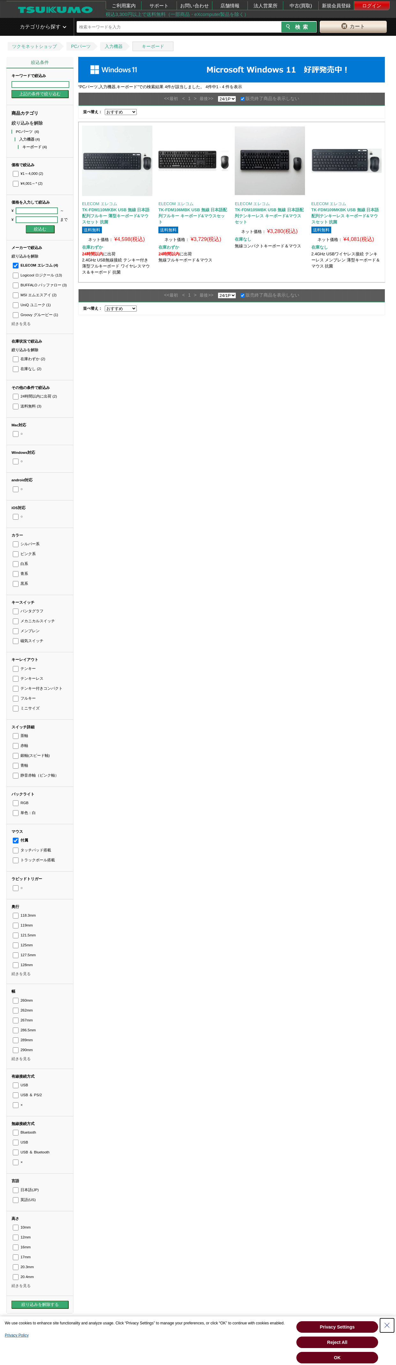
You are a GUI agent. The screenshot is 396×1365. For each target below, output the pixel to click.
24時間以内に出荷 (35, 396)
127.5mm (24, 955)
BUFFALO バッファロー (40, 285)
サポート (159, 5)
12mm (22, 1237)
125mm (23, 945)
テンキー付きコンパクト (38, 688)
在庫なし (27, 369)
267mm (23, 1020)
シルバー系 (26, 544)
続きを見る (21, 324)
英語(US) (24, 1200)
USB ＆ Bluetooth (31, 1152)
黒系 (20, 584)
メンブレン (26, 631)
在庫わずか (29, 359)
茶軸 (20, 736)
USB (20, 1085)
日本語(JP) (26, 1190)
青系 (20, 574)
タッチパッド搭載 (32, 850)
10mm (22, 1227)
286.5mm (24, 1030)
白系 (20, 564)
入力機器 (114, 46)
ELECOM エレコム (35, 265)
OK (337, 1357)
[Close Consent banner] (387, 1325)
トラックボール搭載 (34, 860)
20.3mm (23, 1267)
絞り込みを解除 (27, 123)
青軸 (20, 765)
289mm (23, 1040)
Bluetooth (24, 1132)
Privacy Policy (17, 1335)
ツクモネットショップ (34, 46)
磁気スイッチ (28, 641)
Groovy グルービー (35, 315)
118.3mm (24, 915)
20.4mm (23, 1277)
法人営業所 (266, 5)
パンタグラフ (28, 611)
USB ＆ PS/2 (27, 1095)
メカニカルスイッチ (34, 621)
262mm (23, 1010)
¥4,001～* (27, 183)
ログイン (371, 5)
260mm (23, 1000)
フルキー (24, 698)
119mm (23, 925)
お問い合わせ (194, 5)
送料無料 (27, 406)
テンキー (24, 669)
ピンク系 (24, 554)
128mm (23, 965)
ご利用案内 (124, 5)
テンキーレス (28, 678)
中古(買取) (301, 5)
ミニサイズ (26, 708)
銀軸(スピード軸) (31, 755)
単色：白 (24, 813)
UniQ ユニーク (32, 305)
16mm (22, 1247)
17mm (22, 1257)
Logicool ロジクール (37, 275)
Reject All (337, 1342)
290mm (23, 1050)
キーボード (153, 46)
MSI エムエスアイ (35, 295)
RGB (20, 803)
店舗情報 (230, 5)
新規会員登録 (336, 5)
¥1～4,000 (28, 173)
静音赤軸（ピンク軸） (36, 775)
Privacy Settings (337, 1327)
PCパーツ (80, 46)
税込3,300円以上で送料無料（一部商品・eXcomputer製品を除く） (177, 14)
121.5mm (24, 935)
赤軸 (20, 746)
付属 (20, 840)
